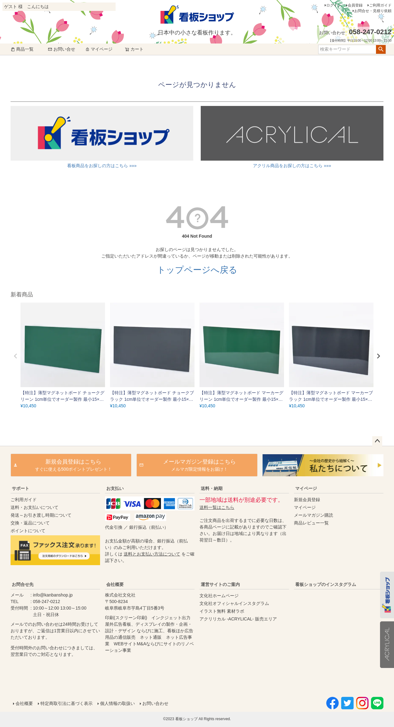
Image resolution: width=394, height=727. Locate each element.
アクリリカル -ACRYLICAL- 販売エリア (238, 618)
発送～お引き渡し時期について (41, 515)
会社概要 (115, 584)
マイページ (98, 49)
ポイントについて (28, 530)
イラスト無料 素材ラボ (221, 611)
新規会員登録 (307, 499)
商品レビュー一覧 (311, 522)
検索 (381, 49)
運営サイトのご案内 (220, 584)
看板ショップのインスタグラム (325, 584)
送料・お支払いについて (34, 507)
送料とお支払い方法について (152, 553)
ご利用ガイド (380, 5)
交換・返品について (30, 522)
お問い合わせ (155, 703)
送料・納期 (211, 488)
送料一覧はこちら (216, 507)
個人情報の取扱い (117, 703)
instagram (337, 637)
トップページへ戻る (197, 270)
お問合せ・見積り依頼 (373, 11)
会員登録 (355, 5)
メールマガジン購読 (313, 515)
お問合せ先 (23, 584)
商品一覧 (22, 49)
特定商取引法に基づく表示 (66, 703)
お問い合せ (61, 49)
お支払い (115, 488)
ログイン (333, 5)
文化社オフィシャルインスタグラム (234, 603)
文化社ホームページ (219, 595)
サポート (20, 488)
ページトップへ (377, 441)
